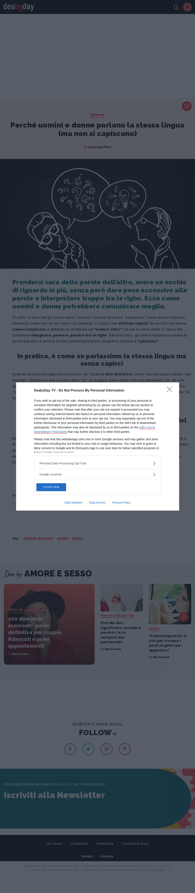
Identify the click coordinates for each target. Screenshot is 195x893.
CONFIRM (56, 487)
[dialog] (97, 446)
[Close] (171, 390)
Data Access (97, 503)
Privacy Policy (121, 503)
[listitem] (98, 463)
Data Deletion (74, 503)
